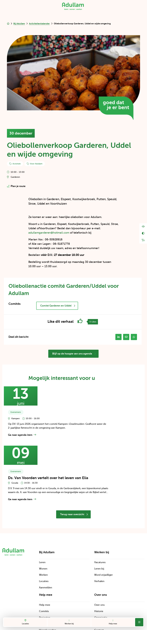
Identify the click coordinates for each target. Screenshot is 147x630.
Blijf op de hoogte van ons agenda (74, 353)
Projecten (44, 579)
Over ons (99, 567)
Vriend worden (47, 592)
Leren (42, 524)
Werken (43, 537)
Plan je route (16, 186)
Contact (99, 592)
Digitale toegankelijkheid (66, 613)
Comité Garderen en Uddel (57, 305)
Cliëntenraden (102, 586)
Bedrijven (44, 586)
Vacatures (100, 524)
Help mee (113, 622)
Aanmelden (45, 549)
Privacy (56, 607)
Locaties (25, 622)
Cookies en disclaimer (77, 607)
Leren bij (99, 531)
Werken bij (69, 622)
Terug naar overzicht (74, 476)
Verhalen (99, 543)
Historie (98, 573)
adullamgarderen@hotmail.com (48, 232)
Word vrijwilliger (103, 537)
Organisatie (100, 579)
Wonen (43, 531)
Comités (44, 573)
